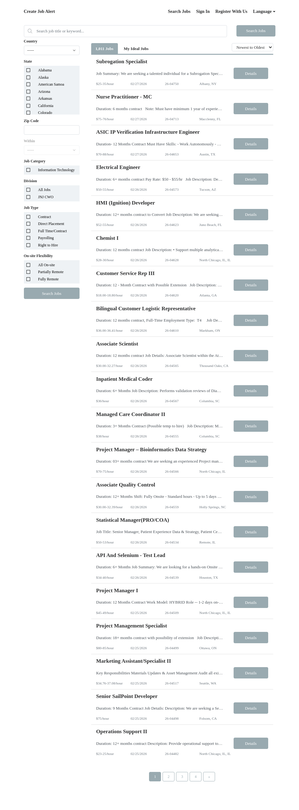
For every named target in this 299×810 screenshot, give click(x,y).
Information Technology (56, 170)
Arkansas (45, 98)
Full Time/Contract (52, 231)
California (45, 106)
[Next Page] (209, 776)
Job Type (31, 207)
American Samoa (51, 84)
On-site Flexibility (38, 256)
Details (251, 73)
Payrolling (46, 238)
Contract (44, 217)
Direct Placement (51, 224)
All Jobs (44, 190)
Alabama (45, 70)
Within (29, 141)
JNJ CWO (45, 197)
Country (30, 41)
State (28, 61)
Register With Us (231, 11)
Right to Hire (48, 245)
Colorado (45, 112)
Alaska (43, 77)
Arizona (44, 91)
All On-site (46, 265)
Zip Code (31, 121)
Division (30, 181)
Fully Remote (48, 279)
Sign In (203, 11)
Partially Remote (51, 272)
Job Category (35, 161)
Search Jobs (179, 11)
